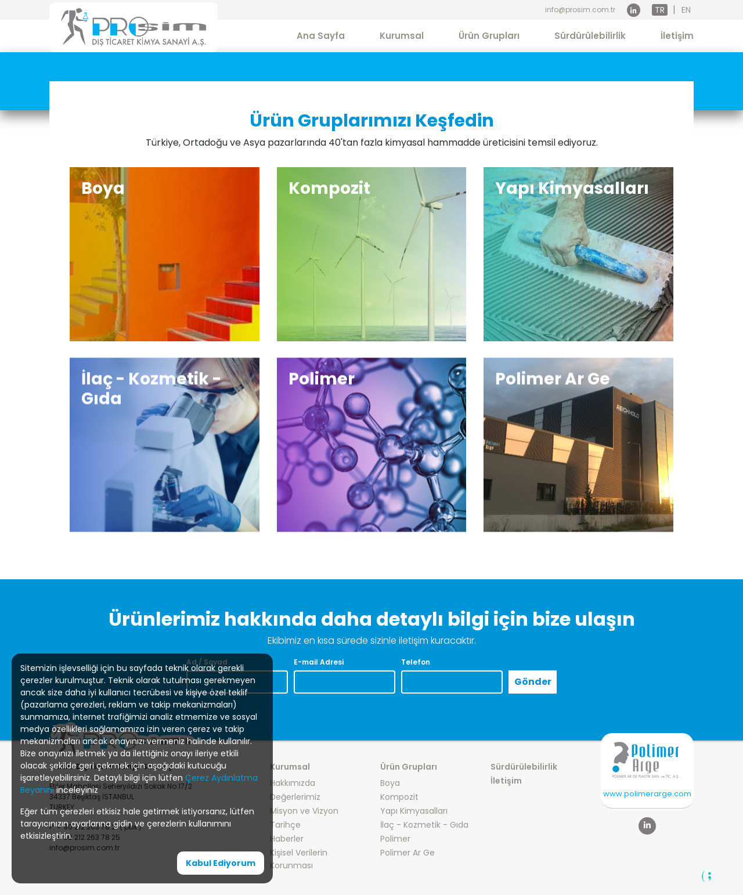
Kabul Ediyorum (220, 863)
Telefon (415, 662)
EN (686, 10)
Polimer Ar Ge (407, 852)
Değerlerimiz (295, 797)
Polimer (395, 839)
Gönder (532, 681)
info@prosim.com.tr (580, 10)
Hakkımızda (292, 783)
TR (660, 10)
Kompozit (399, 797)
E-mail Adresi (319, 662)
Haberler (287, 839)
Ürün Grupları (489, 36)
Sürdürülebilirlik (590, 36)
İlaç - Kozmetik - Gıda (424, 825)
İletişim (677, 36)
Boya (390, 783)
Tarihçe (285, 825)
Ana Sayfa (321, 36)
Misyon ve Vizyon (304, 811)
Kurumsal (402, 36)
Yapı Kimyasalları (414, 811)
